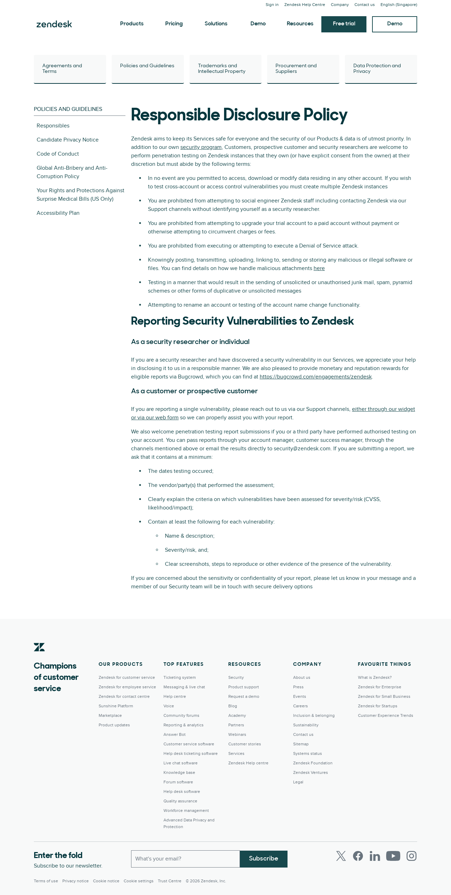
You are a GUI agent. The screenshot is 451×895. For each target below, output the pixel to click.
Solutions (216, 24)
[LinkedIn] (375, 856)
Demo (258, 24)
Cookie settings (139, 881)
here (319, 268)
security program (201, 147)
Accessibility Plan (58, 213)
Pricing (174, 24)
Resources (300, 24)
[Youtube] (393, 856)
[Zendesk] (39, 658)
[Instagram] (411, 856)
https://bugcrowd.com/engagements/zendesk (316, 376)
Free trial (344, 24)
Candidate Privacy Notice (68, 139)
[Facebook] (358, 856)
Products (132, 24)
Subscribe (263, 858)
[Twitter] (341, 856)
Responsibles (53, 125)
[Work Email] (185, 858)
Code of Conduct (58, 153)
